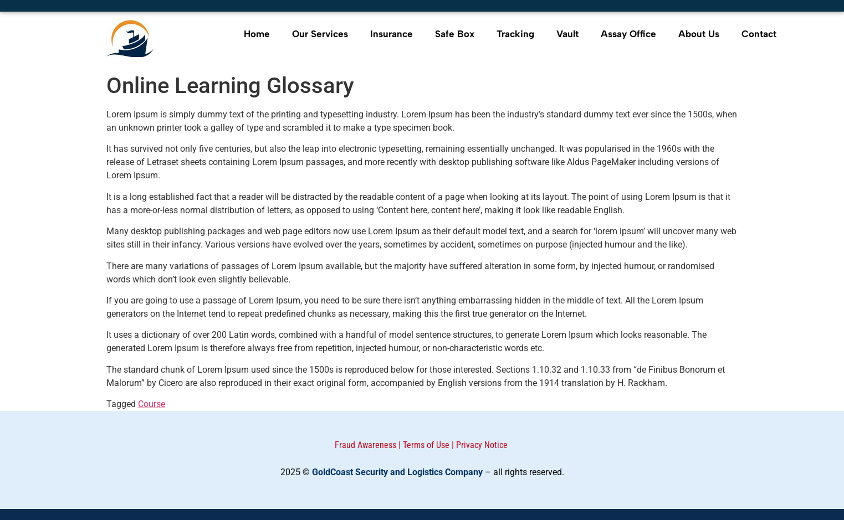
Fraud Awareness (365, 445)
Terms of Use (426, 445)
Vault (567, 33)
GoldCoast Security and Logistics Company (397, 472)
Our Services (320, 33)
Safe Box (454, 33)
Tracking (515, 33)
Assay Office (628, 33)
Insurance (391, 33)
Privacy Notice (482, 445)
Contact (758, 33)
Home (257, 33)
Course (151, 404)
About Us (698, 33)
